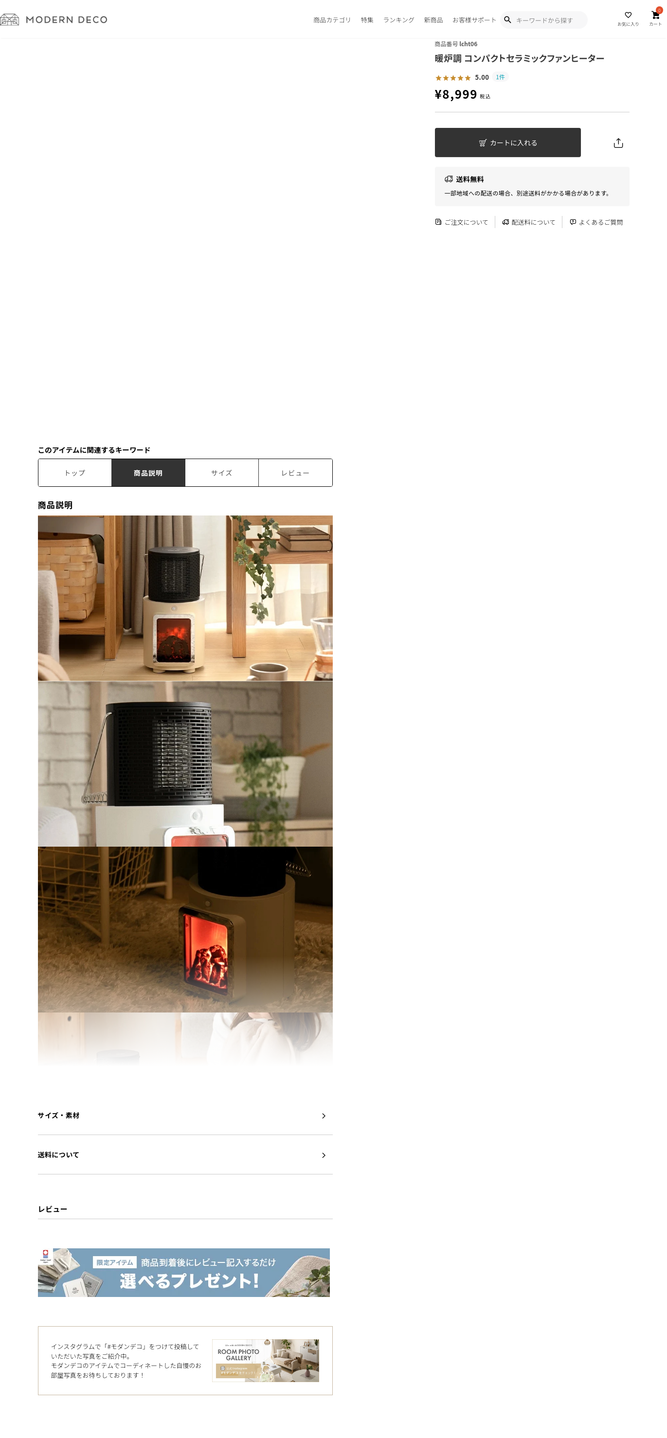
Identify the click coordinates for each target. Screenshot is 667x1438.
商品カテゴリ (332, 19)
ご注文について (462, 222)
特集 (367, 19)
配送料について (529, 222)
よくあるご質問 (596, 222)
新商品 (433, 19)
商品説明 (148, 473)
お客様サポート (474, 19)
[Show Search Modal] (507, 20)
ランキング (399, 19)
